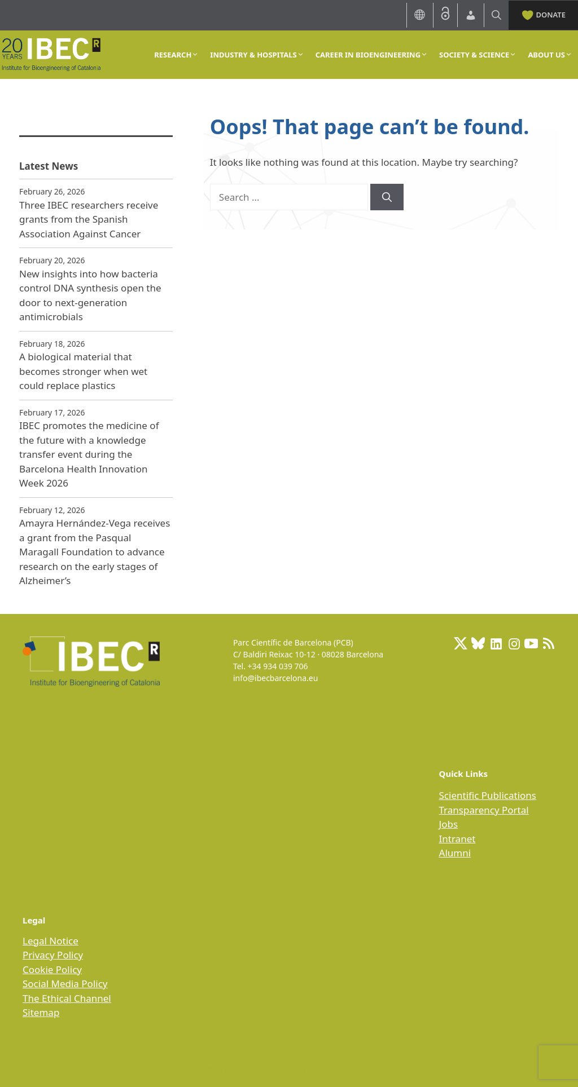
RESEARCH (176, 55)
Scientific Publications (487, 795)
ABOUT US (550, 55)
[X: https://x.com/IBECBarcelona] (460, 643)
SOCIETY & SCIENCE (477, 55)
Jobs (448, 824)
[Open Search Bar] (496, 14)
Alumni (455, 852)
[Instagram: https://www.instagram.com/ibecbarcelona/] (513, 643)
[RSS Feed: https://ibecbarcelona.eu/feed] (548, 643)
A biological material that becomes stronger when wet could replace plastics (83, 371)
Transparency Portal (484, 809)
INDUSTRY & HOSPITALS (257, 55)
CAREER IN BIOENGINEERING (372, 55)
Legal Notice (50, 940)
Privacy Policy (53, 954)
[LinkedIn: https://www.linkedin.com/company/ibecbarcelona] (495, 643)
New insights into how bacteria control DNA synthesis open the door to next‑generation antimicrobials (90, 295)
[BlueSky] (478, 643)
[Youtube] (531, 643)
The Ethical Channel (67, 998)
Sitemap (41, 1012)
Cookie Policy (52, 969)
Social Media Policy (65, 983)
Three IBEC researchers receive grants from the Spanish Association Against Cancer (88, 219)
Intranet (457, 838)
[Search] (387, 197)
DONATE (543, 14)
